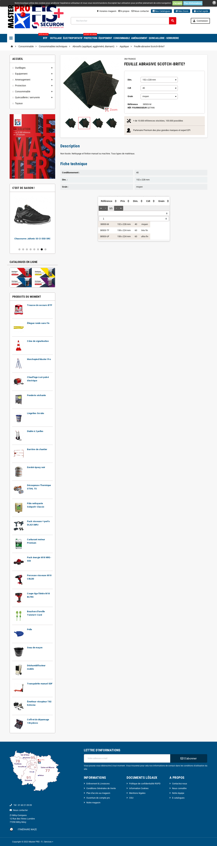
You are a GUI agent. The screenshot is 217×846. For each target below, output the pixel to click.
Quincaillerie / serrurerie (27, 97)
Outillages (20, 67)
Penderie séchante (36, 395)
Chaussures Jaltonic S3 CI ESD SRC (32, 238)
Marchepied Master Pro (39, 359)
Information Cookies (139, 788)
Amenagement (22, 79)
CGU (131, 798)
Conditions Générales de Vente (101, 788)
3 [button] (27, 249)
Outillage (56, 38)
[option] (32, 219)
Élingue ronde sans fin (38, 323)
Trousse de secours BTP (39, 305)
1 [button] (19, 249)
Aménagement (139, 38)
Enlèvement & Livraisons (98, 783)
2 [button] (23, 249)
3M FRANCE (130, 59)
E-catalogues (178, 798)
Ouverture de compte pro (98, 798)
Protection (90, 37)
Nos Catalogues (161, 11)
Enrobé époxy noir (36, 467)
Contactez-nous (179, 783)
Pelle (29, 629)
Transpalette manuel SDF (39, 683)
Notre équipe (178, 793)
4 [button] (31, 249)
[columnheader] (105, 201)
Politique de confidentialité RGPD (145, 783)
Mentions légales (137, 793)
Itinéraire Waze (27, 829)
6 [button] (38, 249)
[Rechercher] (123, 20)
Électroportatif (72, 38)
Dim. (130, 79)
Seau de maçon (34, 647)
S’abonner (188, 758)
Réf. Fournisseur (137, 107)
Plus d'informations (193, 3)
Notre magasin (93, 802)
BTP (45, 37)
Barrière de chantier (37, 449)
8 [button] (45, 249)
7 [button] (42, 249)
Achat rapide (201, 11)
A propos (123, 11)
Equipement (21, 73)
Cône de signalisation (38, 341)
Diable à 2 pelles (35, 431)
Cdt (129, 88)
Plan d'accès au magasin (98, 793)
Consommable (121, 38)
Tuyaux (19, 103)
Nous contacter (140, 11)
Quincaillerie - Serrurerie (164, 38)
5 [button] (34, 249)
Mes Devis (182, 11)
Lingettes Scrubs (35, 413)
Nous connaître (179, 788)
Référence (133, 104)
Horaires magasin (106, 11)
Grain (130, 96)
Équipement (105, 38)
